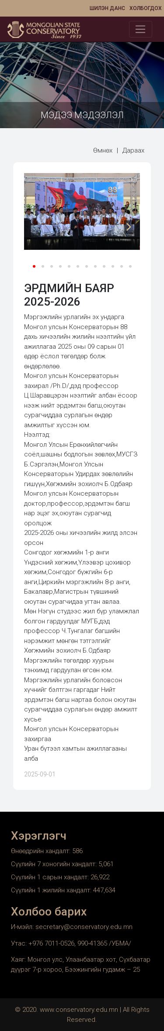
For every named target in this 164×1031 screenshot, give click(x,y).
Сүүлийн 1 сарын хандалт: (51, 877)
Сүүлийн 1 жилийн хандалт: (52, 890)
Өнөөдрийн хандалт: (41, 851)
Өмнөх (102, 150)
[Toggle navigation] (140, 29)
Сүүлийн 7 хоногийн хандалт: (54, 864)
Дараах (133, 150)
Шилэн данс (107, 8)
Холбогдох (145, 8)
